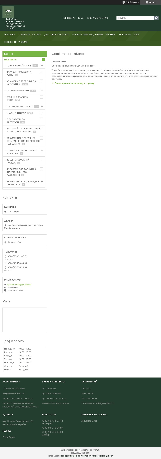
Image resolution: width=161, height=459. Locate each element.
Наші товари (10, 59)
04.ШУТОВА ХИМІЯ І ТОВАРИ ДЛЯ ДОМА (21, 151)
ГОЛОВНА (9, 34)
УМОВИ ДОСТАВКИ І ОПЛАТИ (17, 398)
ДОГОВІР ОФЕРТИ (51, 393)
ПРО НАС (111, 34)
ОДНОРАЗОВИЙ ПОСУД (19, 65)
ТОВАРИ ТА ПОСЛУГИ (29, 34)
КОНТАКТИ (125, 34)
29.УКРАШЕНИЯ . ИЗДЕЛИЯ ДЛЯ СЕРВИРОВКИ (23, 183)
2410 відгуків (132, 2)
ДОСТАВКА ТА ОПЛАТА (56, 34)
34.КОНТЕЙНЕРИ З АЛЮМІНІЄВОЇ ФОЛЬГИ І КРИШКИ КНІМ (23, 130)
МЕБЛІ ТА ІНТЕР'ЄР (16, 113)
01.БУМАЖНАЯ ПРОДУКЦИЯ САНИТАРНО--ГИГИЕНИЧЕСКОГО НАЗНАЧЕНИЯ (23, 141)
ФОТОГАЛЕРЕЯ (89, 398)
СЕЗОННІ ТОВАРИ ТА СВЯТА (17, 98)
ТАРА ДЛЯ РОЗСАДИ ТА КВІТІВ (19, 73)
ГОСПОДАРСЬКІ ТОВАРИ (19, 106)
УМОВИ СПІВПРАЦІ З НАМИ (55, 403)
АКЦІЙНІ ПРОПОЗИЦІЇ (13, 393)
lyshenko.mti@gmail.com (19, 284)
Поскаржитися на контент (73, 456)
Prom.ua (97, 450)
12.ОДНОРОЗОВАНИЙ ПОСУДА (18, 161)
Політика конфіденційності (100, 456)
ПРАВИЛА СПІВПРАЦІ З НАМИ (87, 34)
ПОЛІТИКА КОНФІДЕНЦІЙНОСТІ (98, 403)
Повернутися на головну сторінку (74, 83)
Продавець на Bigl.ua (80, 453)
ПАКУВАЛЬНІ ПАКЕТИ (18, 90)
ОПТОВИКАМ (49, 388)
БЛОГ (137, 34)
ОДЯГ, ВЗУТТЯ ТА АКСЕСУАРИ (16, 120)
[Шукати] (156, 18)
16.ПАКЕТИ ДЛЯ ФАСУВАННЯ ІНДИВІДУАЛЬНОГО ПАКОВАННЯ (21, 172)
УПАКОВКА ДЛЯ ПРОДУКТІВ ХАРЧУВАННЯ (21, 82)
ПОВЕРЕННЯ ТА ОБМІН (16, 42)
